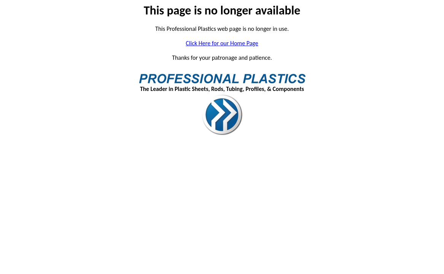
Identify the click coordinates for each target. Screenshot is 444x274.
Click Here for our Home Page (222, 43)
